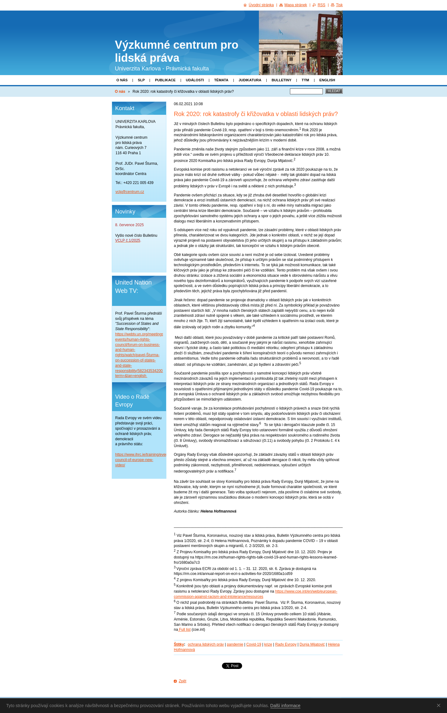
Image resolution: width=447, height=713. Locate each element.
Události (195, 80)
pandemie (235, 644)
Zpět (182, 681)
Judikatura (250, 80)
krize (268, 644)
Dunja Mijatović (312, 644)
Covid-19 (253, 644)
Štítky (179, 644)
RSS (321, 5)
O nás (122, 80)
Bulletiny (281, 80)
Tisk (339, 5)
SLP (141, 80)
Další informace (285, 705)
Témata (221, 80)
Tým (305, 80)
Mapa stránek (295, 5)
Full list (184, 629)
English (327, 80)
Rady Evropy (285, 644)
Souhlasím (440, 705)
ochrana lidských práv (206, 644)
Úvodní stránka (261, 5)
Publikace (165, 80)
